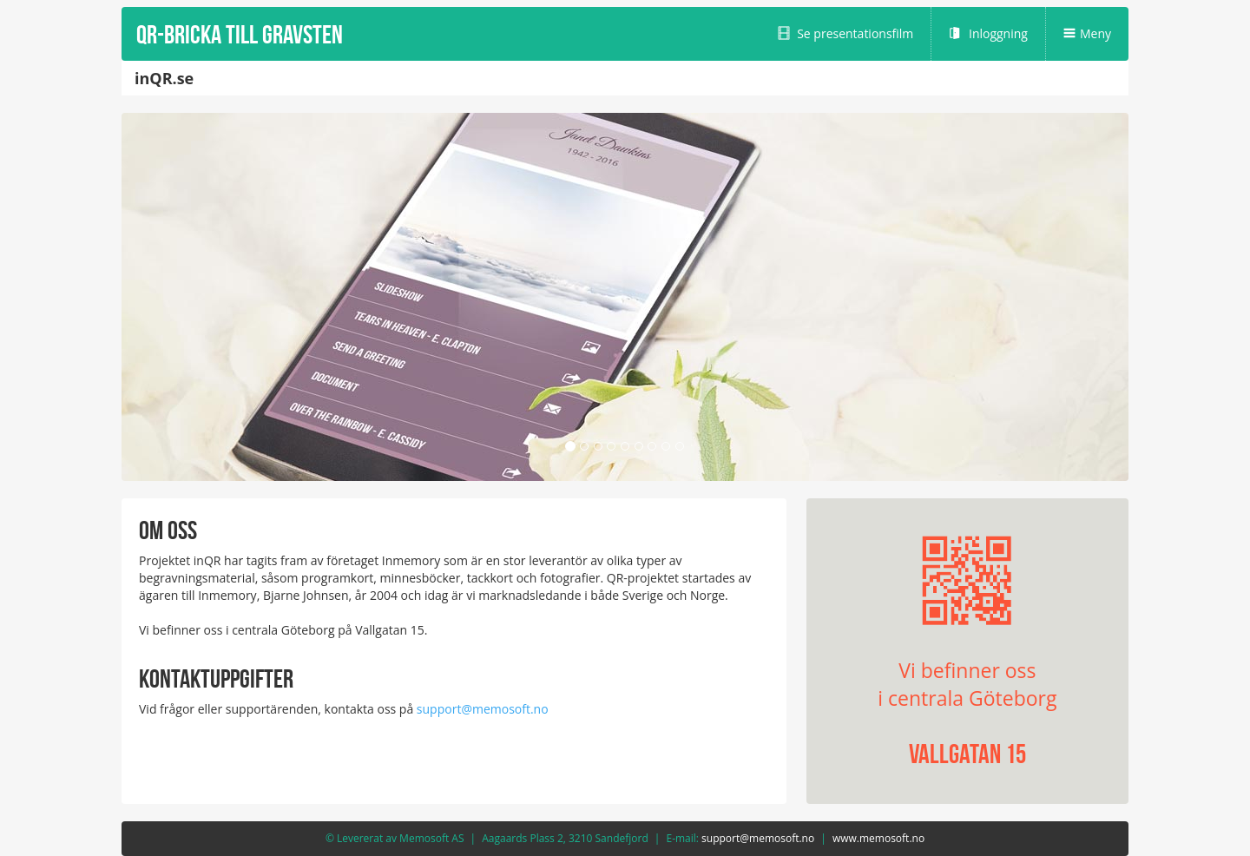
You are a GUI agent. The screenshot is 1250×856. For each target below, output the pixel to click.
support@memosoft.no (483, 709)
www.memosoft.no (878, 838)
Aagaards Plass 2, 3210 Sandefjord (565, 838)
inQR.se (164, 78)
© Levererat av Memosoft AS (395, 838)
